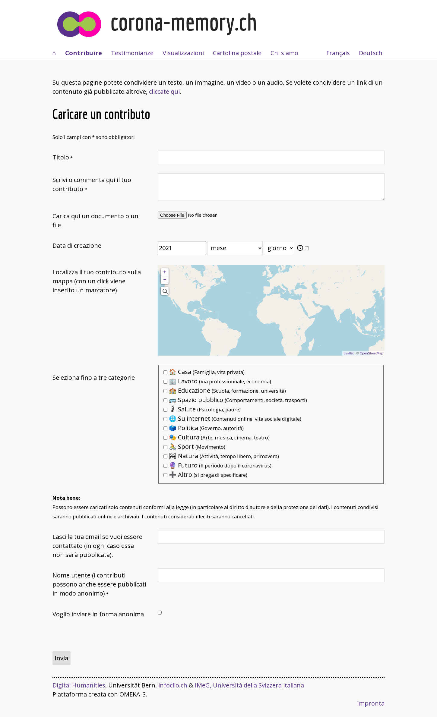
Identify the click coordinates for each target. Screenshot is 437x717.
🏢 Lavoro (217, 381)
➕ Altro (205, 474)
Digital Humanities (78, 685)
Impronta (371, 703)
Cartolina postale (237, 53)
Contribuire (83, 53)
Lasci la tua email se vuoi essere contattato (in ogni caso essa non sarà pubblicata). (97, 546)
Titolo (60, 157)
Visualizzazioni (183, 53)
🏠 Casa (204, 372)
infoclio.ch (172, 685)
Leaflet (349, 353)
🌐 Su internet (232, 418)
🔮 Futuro (217, 465)
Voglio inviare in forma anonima (98, 614)
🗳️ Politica (203, 428)
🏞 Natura (221, 456)
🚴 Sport (194, 446)
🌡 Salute (202, 409)
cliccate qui (164, 91)
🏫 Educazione (224, 390)
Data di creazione (76, 245)
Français (338, 53)
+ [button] (164, 272)
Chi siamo (284, 53)
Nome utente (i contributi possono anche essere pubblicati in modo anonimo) (99, 584)
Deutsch (370, 53)
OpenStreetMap (371, 353)
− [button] (164, 280)
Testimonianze (132, 53)
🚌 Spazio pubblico (235, 400)
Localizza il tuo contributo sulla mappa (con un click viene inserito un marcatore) (96, 281)
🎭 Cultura (216, 437)
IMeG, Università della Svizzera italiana (249, 685)
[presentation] (98, 639)
